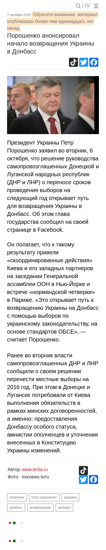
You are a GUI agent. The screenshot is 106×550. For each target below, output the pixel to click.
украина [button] (70, 497)
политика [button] (17, 497)
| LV (86, 5)
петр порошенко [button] (44, 497)
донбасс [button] (16, 508)
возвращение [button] (40, 508)
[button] (95, 5)
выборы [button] (64, 508)
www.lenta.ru (35, 469)
